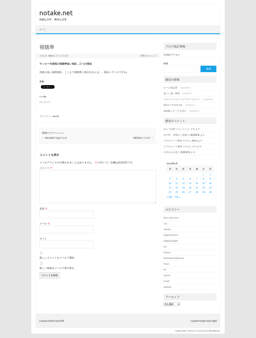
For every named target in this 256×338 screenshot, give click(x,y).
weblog (167, 287)
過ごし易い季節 (172, 93)
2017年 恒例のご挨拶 (175, 135)
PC (165, 269)
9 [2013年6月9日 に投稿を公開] (210, 178)
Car (165, 223)
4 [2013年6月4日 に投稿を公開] (176, 178)
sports (55, 116)
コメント (45, 167)
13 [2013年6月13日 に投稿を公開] (190, 183)
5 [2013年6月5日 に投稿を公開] (183, 178)
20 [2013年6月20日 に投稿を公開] (190, 187)
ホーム (42, 29)
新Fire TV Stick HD (173, 105)
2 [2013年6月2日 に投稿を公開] (210, 174)
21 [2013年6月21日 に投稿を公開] (197, 187)
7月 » (177, 197)
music (166, 263)
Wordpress (214, 330)
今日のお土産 (170, 152)
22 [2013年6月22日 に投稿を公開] (203, 187)
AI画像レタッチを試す (175, 111)
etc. (165, 246)
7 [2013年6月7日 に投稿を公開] (197, 178)
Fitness (167, 252)
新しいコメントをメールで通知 (56, 257)
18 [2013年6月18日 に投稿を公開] (176, 187)
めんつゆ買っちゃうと (175, 129)
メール (44, 223)
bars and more (171, 217)
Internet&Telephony (174, 258)
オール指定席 (170, 87)
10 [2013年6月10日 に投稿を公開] (170, 183)
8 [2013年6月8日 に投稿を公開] (203, 178)
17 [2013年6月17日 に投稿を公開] (170, 187)
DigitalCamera (171, 235)
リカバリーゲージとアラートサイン (182, 99)
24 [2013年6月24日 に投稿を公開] (170, 192)
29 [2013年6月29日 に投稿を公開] (203, 192)
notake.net (56, 12)
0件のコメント (149, 55)
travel (166, 281)
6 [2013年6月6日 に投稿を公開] (190, 178)
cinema (167, 229)
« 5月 (169, 197)
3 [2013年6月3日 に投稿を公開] (169, 178)
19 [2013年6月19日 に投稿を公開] (183, 187)
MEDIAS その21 (143, 137)
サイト (43, 238)
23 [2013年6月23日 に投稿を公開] (210, 187)
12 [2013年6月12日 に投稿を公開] (183, 183)
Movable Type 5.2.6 (54, 137)
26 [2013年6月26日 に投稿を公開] (183, 192)
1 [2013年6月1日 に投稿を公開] (203, 174)
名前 (43, 208)
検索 (166, 63)
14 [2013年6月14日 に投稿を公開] (197, 183)
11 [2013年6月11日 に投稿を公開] (176, 183)
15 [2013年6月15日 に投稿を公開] (203, 183)
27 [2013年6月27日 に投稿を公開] (190, 192)
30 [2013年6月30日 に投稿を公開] (210, 192)
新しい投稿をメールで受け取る (56, 268)
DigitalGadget (171, 241)
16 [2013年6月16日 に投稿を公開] (210, 183)
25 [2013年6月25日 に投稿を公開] (176, 192)
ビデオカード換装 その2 (176, 140)
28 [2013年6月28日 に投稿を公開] (197, 192)
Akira (51, 55)
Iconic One (180, 330)
